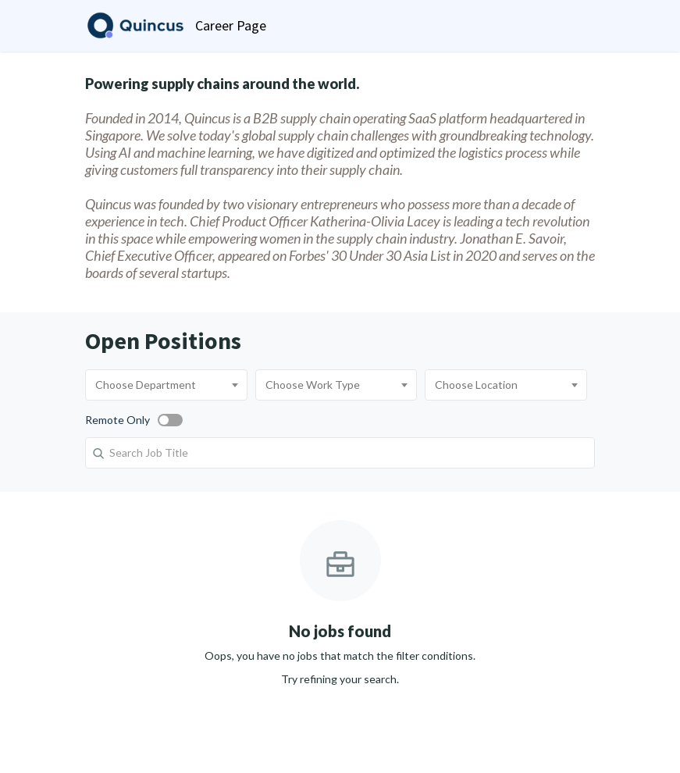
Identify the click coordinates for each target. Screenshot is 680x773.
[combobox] (166, 385)
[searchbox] (166, 385)
